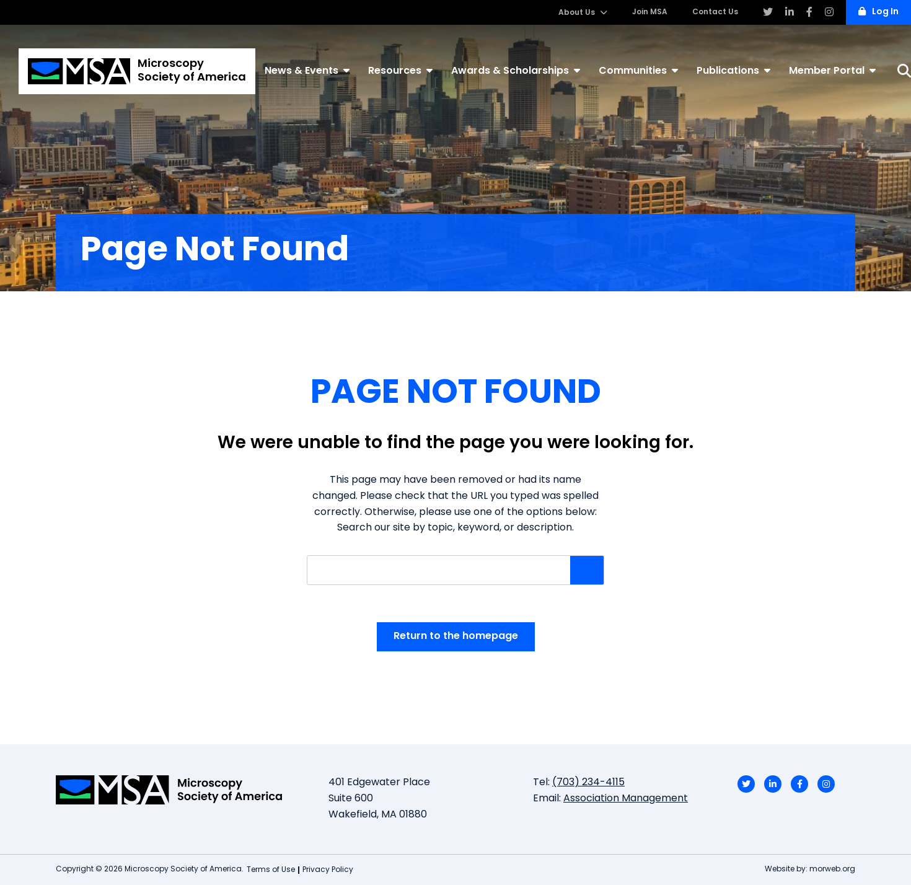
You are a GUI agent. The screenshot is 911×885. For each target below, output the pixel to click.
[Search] (904, 71)
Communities (638, 70)
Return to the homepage (456, 636)
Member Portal (832, 70)
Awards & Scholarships (515, 70)
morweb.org (832, 869)
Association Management (625, 799)
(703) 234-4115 (588, 783)
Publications (733, 70)
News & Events (307, 70)
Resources (400, 70)
